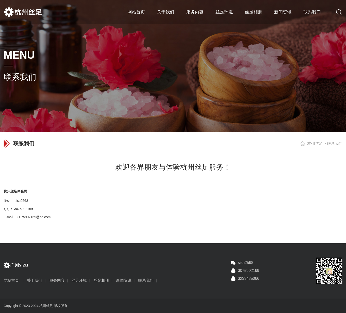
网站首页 (136, 12)
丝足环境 (224, 12)
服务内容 (195, 12)
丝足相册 (253, 12)
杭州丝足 (315, 143)
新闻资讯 (282, 12)
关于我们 (165, 12)
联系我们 (312, 12)
